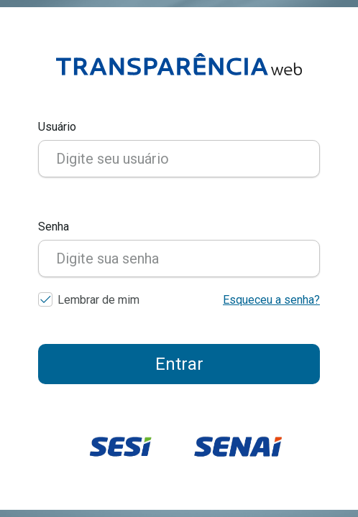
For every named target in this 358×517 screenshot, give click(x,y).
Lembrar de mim (98, 300)
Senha (53, 226)
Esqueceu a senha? (271, 300)
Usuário (57, 127)
